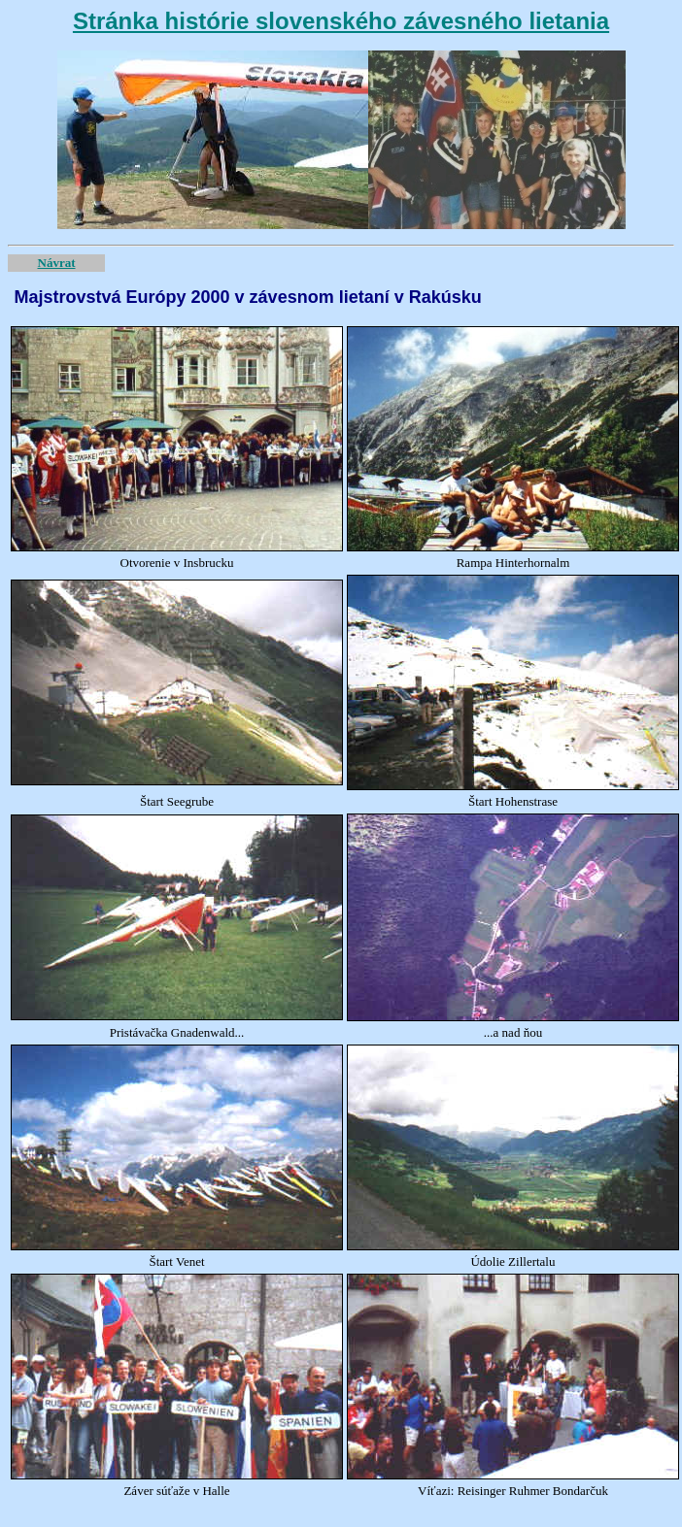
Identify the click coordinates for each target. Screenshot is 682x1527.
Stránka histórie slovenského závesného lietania (341, 21)
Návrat (57, 262)
